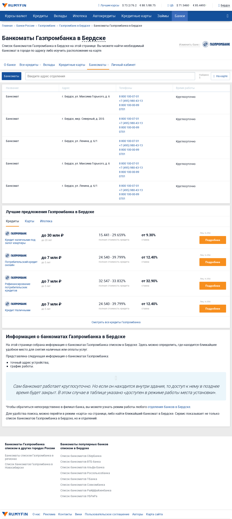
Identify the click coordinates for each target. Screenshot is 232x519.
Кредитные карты (136, 15)
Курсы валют (16, 15)
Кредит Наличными (17, 310)
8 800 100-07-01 (129, 96)
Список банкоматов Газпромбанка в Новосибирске (29, 466)
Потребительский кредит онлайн (21, 263)
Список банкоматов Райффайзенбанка (85, 490)
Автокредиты (104, 15)
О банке (10, 65)
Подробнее (212, 240)
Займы (163, 15)
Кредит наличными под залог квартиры (20, 241)
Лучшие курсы (108, 5)
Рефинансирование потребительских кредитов (17, 287)
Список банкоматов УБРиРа (78, 496)
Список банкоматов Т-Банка (78, 479)
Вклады (60, 15)
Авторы (137, 514)
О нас (36, 514)
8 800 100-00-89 (129, 105)
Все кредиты (29, 65)
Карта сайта (154, 514)
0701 (122, 109)
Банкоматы (97, 65)
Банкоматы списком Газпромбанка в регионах (29, 457)
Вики (78, 514)
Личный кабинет (123, 65)
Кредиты (40, 15)
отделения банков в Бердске (169, 407)
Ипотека (80, 15)
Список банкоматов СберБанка (80, 456)
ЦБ (171, 5)
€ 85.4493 (199, 5)
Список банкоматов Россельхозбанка (85, 473)
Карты (29, 221)
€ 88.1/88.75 (148, 5)
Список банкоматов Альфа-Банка (82, 467)
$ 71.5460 (183, 5)
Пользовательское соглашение (107, 514)
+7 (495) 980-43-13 (131, 101)
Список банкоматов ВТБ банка (80, 461)
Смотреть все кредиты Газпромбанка (116, 322)
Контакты (65, 514)
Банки (180, 15)
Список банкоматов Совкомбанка (82, 484)
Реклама (49, 514)
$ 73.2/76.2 (129, 5)
